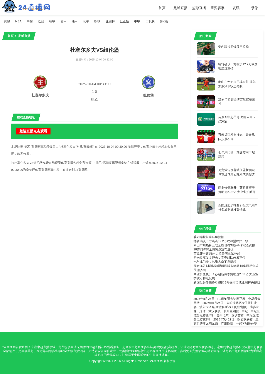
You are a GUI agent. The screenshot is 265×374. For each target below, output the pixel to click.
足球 (202, 311)
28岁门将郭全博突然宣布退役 (214, 249)
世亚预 (124, 21)
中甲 (138, 21)
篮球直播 (199, 8)
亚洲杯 (110, 21)
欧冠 (41, 21)
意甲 (86, 21)
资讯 (236, 8)
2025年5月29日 (224, 319)
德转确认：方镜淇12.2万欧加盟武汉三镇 (221, 241)
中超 (30, 21)
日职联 (150, 21)
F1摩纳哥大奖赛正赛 (231, 298)
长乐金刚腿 (231, 311)
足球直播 (180, 8)
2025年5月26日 (213, 303)
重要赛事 (217, 8)
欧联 (98, 21)
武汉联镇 (214, 311)
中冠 (245, 311)
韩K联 (164, 21)
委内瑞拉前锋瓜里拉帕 (209, 237)
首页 (162, 8)
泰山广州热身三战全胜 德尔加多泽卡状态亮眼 (224, 245)
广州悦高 (227, 323)
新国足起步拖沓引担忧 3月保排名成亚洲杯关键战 (227, 282)
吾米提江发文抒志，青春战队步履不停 (219, 257)
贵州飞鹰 (222, 315)
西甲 (64, 21)
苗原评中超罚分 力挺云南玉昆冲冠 (217, 253)
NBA (18, 21)
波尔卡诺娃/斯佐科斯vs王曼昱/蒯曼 (223, 307)
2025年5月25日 (204, 298)
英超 (7, 21)
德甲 (52, 21)
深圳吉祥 (237, 315)
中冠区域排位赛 (246, 323)
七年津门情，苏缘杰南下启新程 (215, 261)
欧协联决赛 (245, 319)
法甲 (75, 21)
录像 (254, 8)
